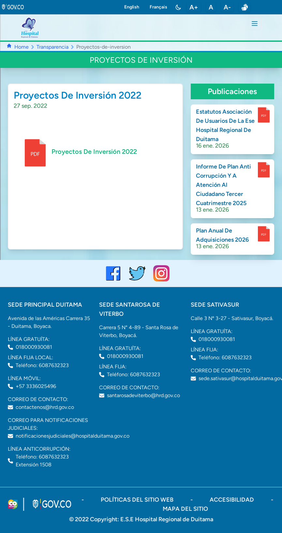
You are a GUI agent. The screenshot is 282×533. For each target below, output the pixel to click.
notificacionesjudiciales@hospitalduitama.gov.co (72, 436)
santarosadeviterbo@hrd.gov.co (143, 395)
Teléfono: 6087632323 (42, 365)
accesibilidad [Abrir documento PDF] (232, 499)
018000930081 (34, 347)
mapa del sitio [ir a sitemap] (185, 508)
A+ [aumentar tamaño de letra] (193, 7)
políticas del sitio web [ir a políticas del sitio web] (138, 499)
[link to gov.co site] (13, 7)
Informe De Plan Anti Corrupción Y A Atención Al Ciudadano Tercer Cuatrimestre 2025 (223, 185)
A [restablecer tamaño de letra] (211, 7)
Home (21, 47)
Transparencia (52, 47)
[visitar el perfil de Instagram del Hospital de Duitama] (161, 273)
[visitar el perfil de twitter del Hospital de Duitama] (137, 273)
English (131, 7)
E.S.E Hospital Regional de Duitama (166, 519)
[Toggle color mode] (178, 7)
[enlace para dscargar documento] (264, 115)
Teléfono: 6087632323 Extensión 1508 (42, 461)
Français (158, 7)
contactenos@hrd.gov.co (45, 407)
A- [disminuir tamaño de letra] (227, 7)
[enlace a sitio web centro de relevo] (244, 7)
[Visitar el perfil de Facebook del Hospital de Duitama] (113, 273)
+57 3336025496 (36, 386)
